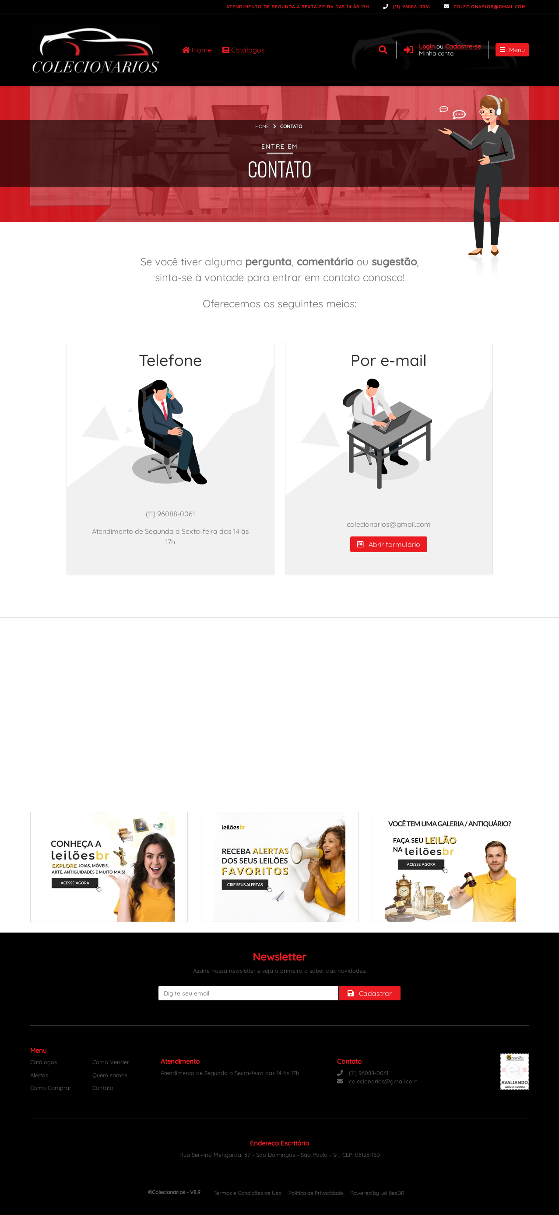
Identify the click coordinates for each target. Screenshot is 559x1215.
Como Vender (110, 1061)
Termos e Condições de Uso (247, 1193)
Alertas (39, 1075)
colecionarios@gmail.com (485, 7)
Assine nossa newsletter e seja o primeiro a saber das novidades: (279, 970)
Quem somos (109, 1075)
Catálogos (243, 49)
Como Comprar (50, 1087)
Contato (102, 1087)
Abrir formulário (388, 544)
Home (197, 49)
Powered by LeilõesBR (377, 1193)
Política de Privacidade (315, 1193)
